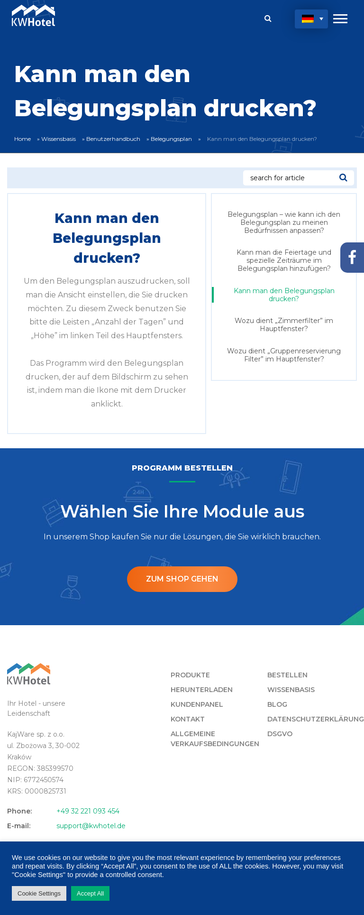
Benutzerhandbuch (113, 138)
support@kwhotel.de (91, 826)
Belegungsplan (171, 138)
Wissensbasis (58, 138)
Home (22, 138)
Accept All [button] (90, 893)
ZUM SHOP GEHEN (182, 578)
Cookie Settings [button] (39, 893)
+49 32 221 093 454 (87, 811)
